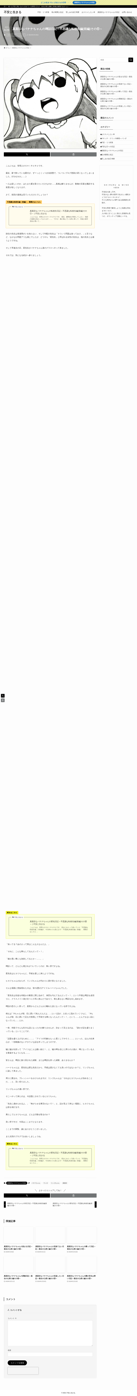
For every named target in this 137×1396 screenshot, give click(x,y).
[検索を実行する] (130, 60)
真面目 (65, 1183)
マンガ (45, 1183)
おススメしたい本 (109, 135)
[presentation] (23, 1370)
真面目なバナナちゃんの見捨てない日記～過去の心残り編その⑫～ (116, 85)
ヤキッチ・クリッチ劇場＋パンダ (115, 140)
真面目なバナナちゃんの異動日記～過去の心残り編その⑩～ (116, 100)
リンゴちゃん (55, 1183)
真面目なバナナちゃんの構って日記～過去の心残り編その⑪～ (116, 92)
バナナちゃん (36, 1183)
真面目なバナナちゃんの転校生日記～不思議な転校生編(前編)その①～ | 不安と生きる (58, 212)
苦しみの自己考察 (109, 165)
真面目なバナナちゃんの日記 (84, 2)
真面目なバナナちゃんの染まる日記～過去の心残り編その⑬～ (116, 78)
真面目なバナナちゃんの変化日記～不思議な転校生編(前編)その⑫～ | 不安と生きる (58, 922)
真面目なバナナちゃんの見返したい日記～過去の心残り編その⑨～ (116, 107)
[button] (27, 154)
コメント (12, 1318)
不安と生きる (13, 12)
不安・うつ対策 (108, 145)
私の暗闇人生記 (108, 160)
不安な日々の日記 (109, 150)
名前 (9, 1350)
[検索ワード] (116, 60)
